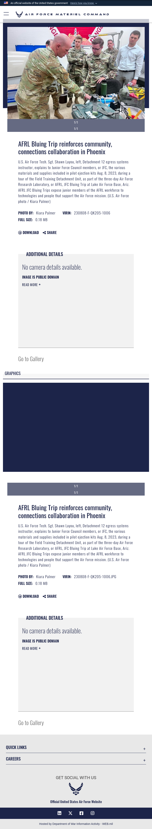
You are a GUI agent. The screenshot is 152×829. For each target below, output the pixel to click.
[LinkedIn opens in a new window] (59, 813)
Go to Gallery (31, 358)
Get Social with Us (76, 777)
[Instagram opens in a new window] (93, 813)
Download (28, 232)
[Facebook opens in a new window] (82, 813)
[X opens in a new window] (70, 813)
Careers (13, 759)
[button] (84, 3)
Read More (30, 284)
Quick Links (16, 747)
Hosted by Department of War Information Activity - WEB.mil (76, 823)
